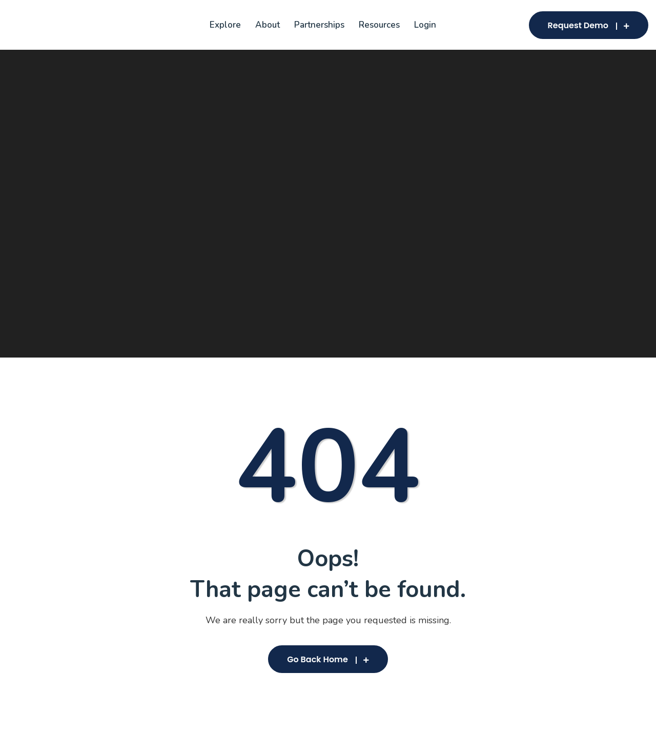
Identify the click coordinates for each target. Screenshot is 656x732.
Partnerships (319, 25)
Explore (225, 25)
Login (425, 25)
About (267, 25)
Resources (379, 25)
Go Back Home (328, 659)
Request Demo (588, 25)
